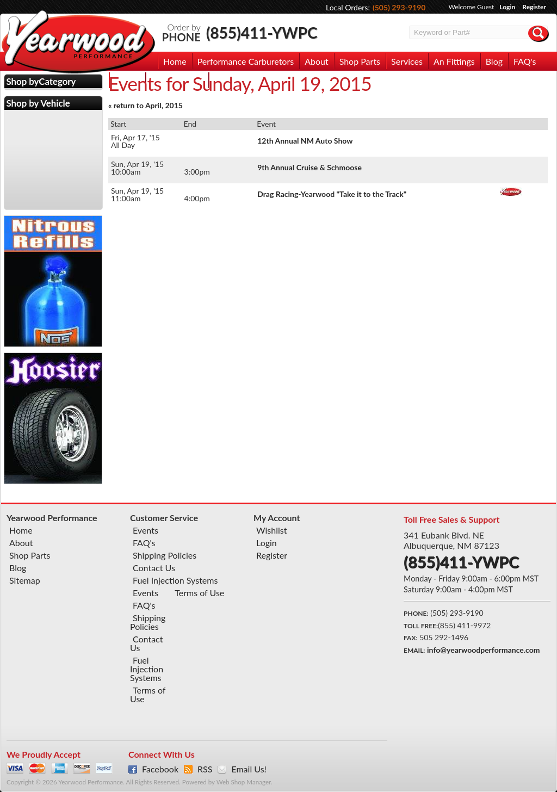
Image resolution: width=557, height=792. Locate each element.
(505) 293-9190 (399, 7)
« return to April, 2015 (145, 105)
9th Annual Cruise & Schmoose (309, 167)
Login (507, 7)
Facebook (160, 769)
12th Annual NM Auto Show (304, 140)
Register (534, 7)
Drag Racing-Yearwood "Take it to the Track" (331, 194)
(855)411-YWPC (262, 32)
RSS (204, 769)
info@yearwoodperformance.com (483, 649)
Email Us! (248, 769)
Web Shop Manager (243, 781)
